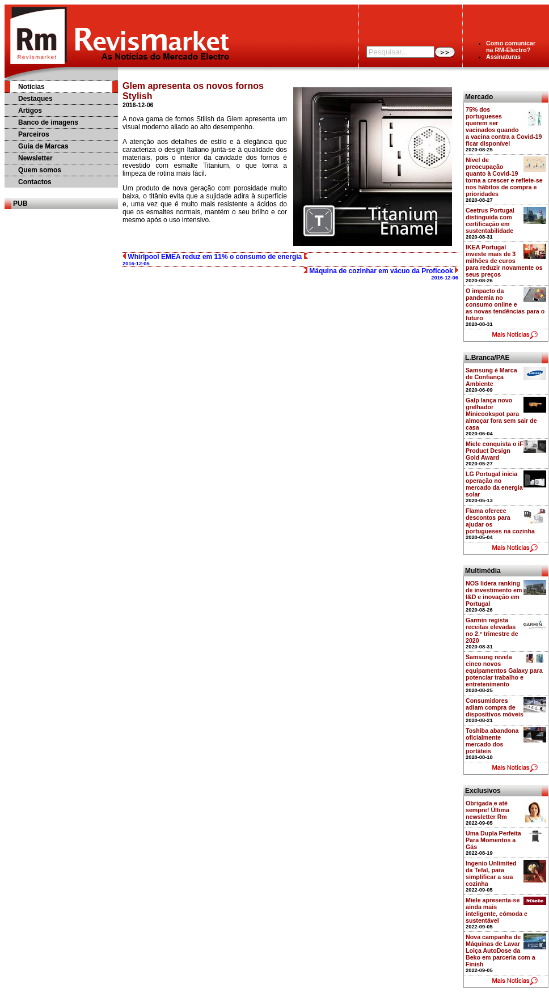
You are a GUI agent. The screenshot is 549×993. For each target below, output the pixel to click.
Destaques (35, 99)
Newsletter (35, 158)
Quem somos (39, 170)
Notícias (31, 87)
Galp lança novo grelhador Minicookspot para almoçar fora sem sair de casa (501, 414)
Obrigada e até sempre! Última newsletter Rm (487, 810)
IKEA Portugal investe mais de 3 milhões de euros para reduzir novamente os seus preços (504, 261)
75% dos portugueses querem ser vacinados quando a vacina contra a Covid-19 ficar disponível (504, 126)
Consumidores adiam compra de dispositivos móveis (494, 707)
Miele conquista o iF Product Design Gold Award (494, 450)
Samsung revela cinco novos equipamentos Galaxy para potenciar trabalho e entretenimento (504, 670)
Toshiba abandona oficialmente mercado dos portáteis (492, 740)
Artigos (30, 110)
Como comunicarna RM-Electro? (510, 46)
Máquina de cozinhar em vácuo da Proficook (380, 274)
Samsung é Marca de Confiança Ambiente (491, 377)
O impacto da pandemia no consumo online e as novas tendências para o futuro (505, 304)
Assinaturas (503, 56)
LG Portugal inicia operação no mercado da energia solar (494, 484)
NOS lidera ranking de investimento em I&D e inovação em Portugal (494, 593)
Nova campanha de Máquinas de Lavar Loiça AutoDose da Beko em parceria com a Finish (500, 950)
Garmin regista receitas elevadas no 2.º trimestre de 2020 (492, 630)
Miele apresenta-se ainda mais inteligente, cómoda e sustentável (496, 910)
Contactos (35, 182)
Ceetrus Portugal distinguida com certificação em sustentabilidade (490, 220)
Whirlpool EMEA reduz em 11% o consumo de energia (215, 259)
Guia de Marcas (43, 146)
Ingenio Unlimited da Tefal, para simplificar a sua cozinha (491, 873)
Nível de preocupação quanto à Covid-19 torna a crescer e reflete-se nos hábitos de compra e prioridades (504, 176)
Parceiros (33, 134)
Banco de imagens (48, 122)
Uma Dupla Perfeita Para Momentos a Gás (493, 840)
